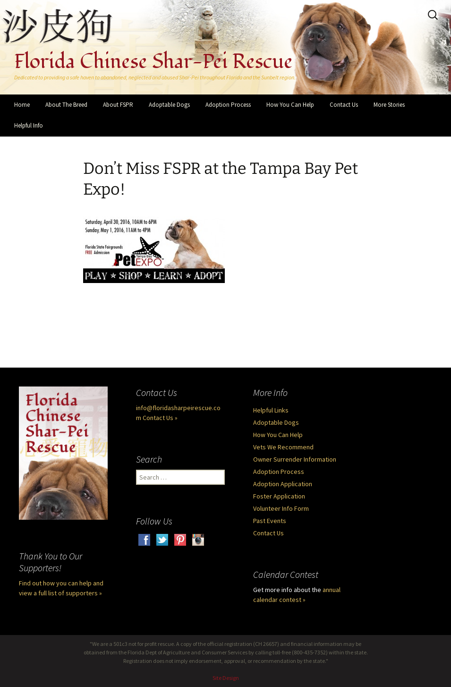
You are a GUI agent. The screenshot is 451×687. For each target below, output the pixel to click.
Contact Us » (160, 417)
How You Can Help (290, 105)
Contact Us (344, 105)
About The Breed (66, 105)
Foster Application (279, 496)
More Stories (389, 105)
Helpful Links (271, 410)
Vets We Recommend (283, 447)
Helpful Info (28, 125)
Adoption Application (282, 484)
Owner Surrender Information (294, 459)
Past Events (269, 520)
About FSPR (118, 105)
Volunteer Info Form (281, 508)
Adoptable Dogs (169, 105)
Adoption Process (228, 105)
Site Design (226, 677)
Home (22, 105)
